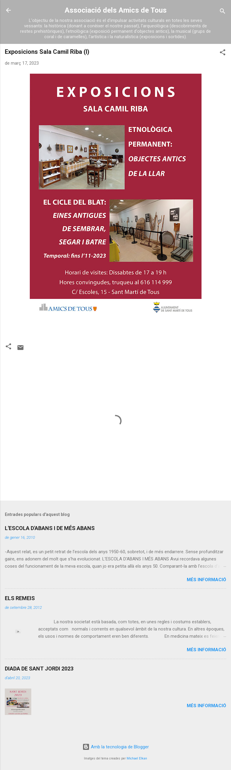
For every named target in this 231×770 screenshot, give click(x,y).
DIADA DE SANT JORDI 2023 (39, 668)
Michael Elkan (137, 758)
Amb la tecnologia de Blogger (115, 747)
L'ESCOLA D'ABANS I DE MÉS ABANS (50, 528)
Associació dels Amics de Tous (116, 10)
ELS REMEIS (20, 598)
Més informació (206, 579)
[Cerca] (222, 12)
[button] (222, 53)
